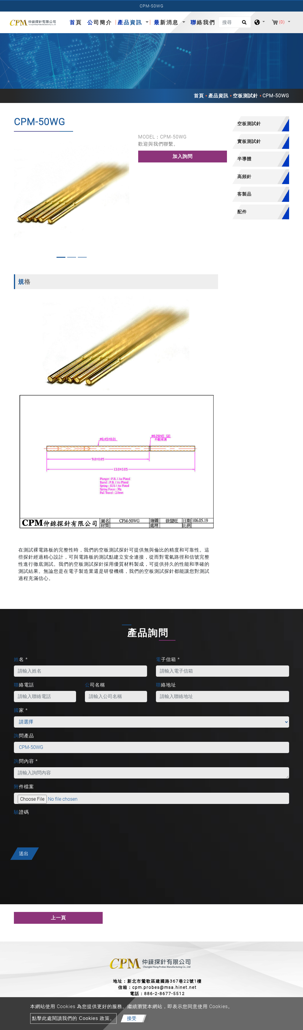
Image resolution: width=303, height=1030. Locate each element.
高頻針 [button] (244, 176)
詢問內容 (26, 761)
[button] (18, 197)
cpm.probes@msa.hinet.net (164, 987)
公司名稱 (95, 685)
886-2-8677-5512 (164, 993)
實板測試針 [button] (249, 141)
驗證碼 (21, 812)
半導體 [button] (244, 158)
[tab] (258, 124)
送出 (23, 853)
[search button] (243, 24)
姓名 (21, 659)
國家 (21, 710)
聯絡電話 (24, 685)
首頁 (77, 21)
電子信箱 (168, 659)
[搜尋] (234, 22)
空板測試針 (245, 95)
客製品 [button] (244, 193)
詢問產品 (24, 736)
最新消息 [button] (167, 22)
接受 (131, 1018)
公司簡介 (99, 22)
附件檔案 (24, 786)
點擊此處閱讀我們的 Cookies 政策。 (73, 1018)
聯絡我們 (203, 22)
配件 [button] (242, 211)
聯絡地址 (166, 685)
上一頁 (58, 917)
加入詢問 (183, 156)
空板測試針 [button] (249, 123)
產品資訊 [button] (130, 22)
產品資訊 (218, 95)
